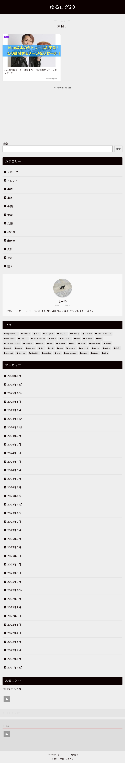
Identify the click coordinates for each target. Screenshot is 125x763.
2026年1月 (14, 376)
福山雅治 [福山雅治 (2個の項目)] (84, 348)
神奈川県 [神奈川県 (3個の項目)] (72, 348)
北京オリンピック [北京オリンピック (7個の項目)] (13, 343)
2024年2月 (14, 479)
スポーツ (12, 172)
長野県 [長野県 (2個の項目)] (84, 353)
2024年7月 (14, 436)
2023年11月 (15, 504)
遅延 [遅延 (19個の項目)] (58, 353)
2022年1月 (14, 659)
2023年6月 (14, 547)
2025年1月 (14, 410)
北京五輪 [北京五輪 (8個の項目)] (29, 343)
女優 (10, 223)
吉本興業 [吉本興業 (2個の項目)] (62, 343)
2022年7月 (14, 607)
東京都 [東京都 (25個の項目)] (19, 348)
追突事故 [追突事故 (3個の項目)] (47, 353)
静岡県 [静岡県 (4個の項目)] (95, 353)
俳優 (10, 206)
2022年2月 (14, 650)
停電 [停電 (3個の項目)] (100, 338)
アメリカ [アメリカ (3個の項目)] (88, 333)
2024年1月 (14, 487)
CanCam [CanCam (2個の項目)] (26, 333)
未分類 (11, 240)
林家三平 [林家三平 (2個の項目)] (31, 348)
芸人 (10, 266)
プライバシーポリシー (56, 755)
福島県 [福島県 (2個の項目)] (107, 348)
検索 (5, 143)
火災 (10, 249)
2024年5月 (14, 453)
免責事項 (74, 755)
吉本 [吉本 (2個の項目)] (51, 343)
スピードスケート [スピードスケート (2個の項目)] (104, 333)
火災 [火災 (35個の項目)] (61, 348)
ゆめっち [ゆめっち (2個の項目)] (75, 333)
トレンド (12, 180)
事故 (10, 198)
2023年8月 (14, 530)
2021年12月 (15, 667)
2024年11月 (15, 427)
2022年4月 (14, 633)
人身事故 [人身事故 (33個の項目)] (89, 338)
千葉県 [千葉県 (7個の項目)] (40, 343)
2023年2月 (14, 582)
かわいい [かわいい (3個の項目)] (63, 333)
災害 (10, 258)
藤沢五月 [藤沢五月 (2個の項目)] (22, 353)
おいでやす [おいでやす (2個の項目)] (49, 333)
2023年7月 (14, 539)
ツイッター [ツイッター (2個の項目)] (10, 338)
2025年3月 (14, 401)
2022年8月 (14, 599)
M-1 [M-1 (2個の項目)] (37, 333)
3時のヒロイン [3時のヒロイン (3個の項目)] (11, 333)
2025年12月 (15, 384)
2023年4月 (14, 564)
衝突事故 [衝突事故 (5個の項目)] (34, 353)
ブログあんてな (12, 689)
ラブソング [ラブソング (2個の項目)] (66, 338)
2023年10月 (15, 513)
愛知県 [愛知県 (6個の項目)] (108, 343)
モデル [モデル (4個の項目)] (53, 338)
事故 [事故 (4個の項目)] (78, 338)
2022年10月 (15, 590)
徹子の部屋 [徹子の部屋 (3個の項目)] (96, 343)
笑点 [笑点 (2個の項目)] (117, 348)
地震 (10, 215)
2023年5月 (14, 556)
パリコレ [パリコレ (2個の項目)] (23, 338)
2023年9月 (14, 521)
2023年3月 (14, 573)
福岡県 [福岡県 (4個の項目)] (96, 348)
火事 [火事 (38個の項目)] (51, 348)
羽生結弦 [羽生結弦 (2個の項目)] (9, 353)
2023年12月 (15, 496)
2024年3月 (14, 470)
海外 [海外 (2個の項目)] (42, 348)
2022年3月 (14, 642)
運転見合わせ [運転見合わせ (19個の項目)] (71, 353)
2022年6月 (14, 616)
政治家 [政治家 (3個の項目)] (8, 348)
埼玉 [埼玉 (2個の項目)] (73, 343)
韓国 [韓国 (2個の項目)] (106, 353)
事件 (10, 189)
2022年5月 (14, 624)
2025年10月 (15, 393)
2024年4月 (14, 461)
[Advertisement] (62, 113)
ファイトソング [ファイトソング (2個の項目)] (39, 338)
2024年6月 (14, 444)
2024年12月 (15, 419)
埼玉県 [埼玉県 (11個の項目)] (83, 343)
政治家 (11, 232)
